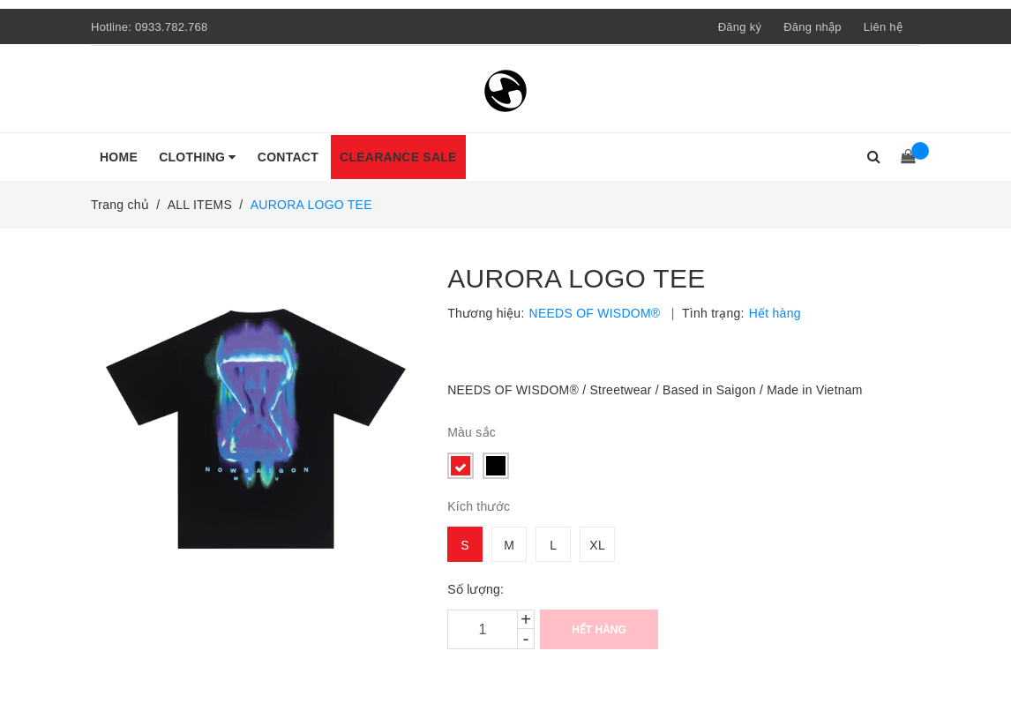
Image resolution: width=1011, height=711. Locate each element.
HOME (119, 157)
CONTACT (288, 157)
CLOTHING (197, 157)
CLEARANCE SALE (398, 157)
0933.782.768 (171, 27)
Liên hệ (883, 27)
